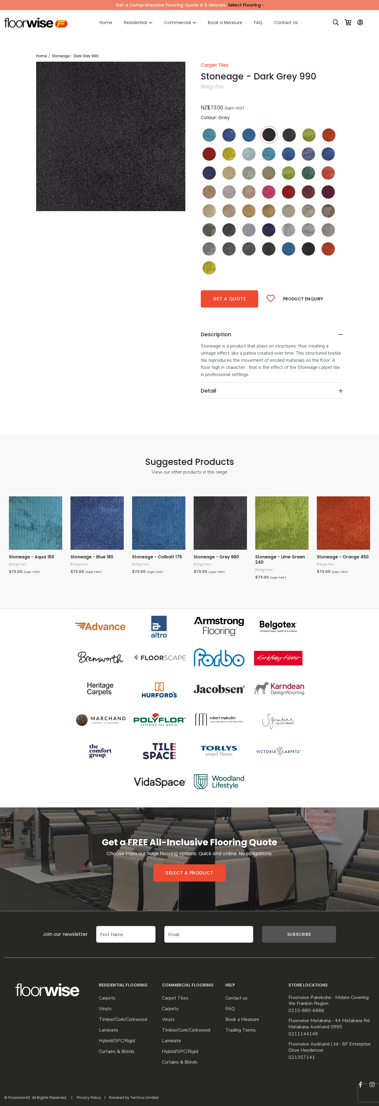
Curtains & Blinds (116, 1051)
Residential (135, 22)
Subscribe (299, 934)
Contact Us (286, 22)
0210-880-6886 (306, 1011)
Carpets (107, 998)
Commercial (177, 22)
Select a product (189, 872)
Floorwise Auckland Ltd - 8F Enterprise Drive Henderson (329, 1047)
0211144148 (303, 1034)
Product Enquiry (303, 299)
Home (105, 22)
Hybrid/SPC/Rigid (117, 1041)
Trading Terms (240, 1030)
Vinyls (105, 1009)
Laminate (108, 1030)
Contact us (236, 998)
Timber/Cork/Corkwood (123, 1019)
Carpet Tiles (175, 998)
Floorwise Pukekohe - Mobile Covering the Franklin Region (328, 1001)
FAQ (258, 22)
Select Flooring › (245, 5)
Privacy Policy (89, 1097)
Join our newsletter (65, 934)
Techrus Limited (144, 1097)
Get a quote (229, 298)
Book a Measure (225, 22)
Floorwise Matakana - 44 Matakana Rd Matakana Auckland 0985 (329, 1024)
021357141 (301, 1057)
